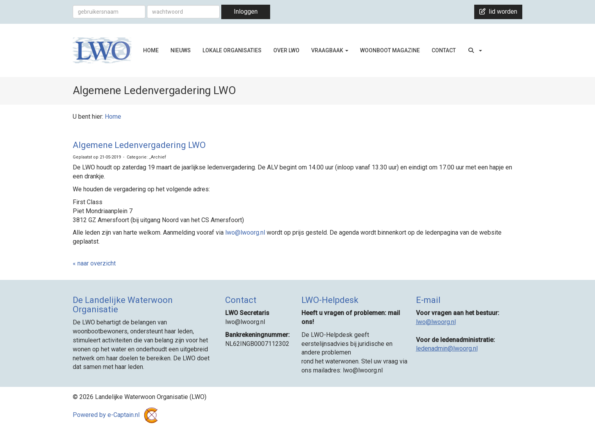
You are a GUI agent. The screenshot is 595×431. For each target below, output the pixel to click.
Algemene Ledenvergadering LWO (139, 145)
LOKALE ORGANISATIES (232, 50)
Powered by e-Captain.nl (117, 415)
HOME (151, 50)
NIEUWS (180, 50)
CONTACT (444, 50)
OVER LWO (286, 50)
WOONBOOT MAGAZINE (390, 50)
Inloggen (246, 11)
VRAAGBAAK (329, 50)
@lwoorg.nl (246, 232)
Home (113, 116)
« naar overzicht (94, 263)
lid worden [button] (498, 11)
